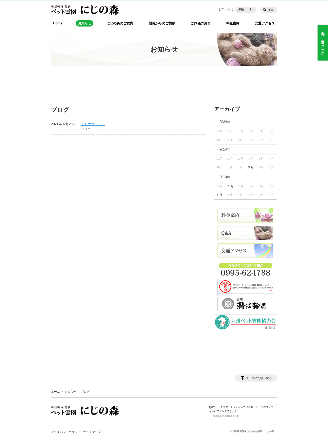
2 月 (261, 140)
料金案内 (233, 23)
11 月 (229, 186)
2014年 (224, 149)
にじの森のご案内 (119, 23)
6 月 (219, 194)
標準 (240, 9)
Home (57, 23)
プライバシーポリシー (65, 432)
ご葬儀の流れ (201, 23)
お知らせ (84, 23)
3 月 (251, 167)
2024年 (224, 122)
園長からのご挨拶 (162, 23)
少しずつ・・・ (93, 124)
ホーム (55, 391)
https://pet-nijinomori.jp (226, 415)
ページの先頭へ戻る (258, 378)
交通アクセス (265, 23)
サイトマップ (92, 432)
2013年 (224, 177)
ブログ (85, 129)
